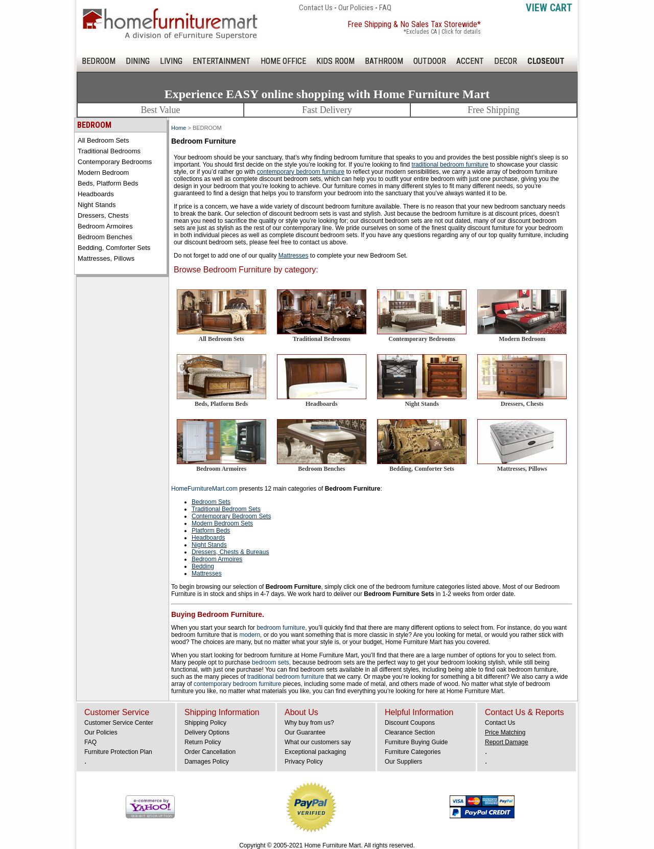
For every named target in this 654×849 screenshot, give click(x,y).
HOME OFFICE (283, 61)
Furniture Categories (412, 751)
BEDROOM (98, 61)
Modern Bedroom (103, 172)
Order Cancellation (210, 751)
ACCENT (470, 61)
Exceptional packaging (315, 751)
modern (249, 634)
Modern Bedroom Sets (222, 523)
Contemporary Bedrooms (115, 162)
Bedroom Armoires (105, 226)
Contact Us (316, 7)
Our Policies (355, 7)
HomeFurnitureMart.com (204, 488)
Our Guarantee (305, 732)
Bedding (203, 566)
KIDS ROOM (335, 61)
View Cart (549, 8)
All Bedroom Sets (103, 140)
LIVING (171, 61)
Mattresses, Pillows (106, 258)
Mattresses (207, 573)
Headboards (96, 194)
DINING (138, 61)
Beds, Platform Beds (108, 183)
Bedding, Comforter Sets (114, 247)
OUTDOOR (429, 61)
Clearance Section (410, 732)
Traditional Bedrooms (109, 151)
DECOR (505, 61)
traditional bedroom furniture (285, 676)
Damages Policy (206, 761)
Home (178, 128)
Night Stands (96, 205)
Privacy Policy (304, 761)
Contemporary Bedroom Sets (231, 516)
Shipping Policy (205, 722)
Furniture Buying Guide (416, 742)
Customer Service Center (118, 722)
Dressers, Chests (103, 215)
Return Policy (202, 742)
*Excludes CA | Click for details (442, 31)
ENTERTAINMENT (221, 61)
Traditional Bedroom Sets (226, 509)
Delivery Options (206, 732)
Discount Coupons (410, 722)
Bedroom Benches (105, 237)
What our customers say (318, 742)
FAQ (385, 7)
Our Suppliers (403, 761)
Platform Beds (211, 530)
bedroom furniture (280, 627)
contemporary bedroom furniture (238, 683)
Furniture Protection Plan (118, 751)
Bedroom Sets (211, 502)
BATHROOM (384, 61)
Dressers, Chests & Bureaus (230, 552)
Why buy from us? (309, 722)
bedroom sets (270, 662)
